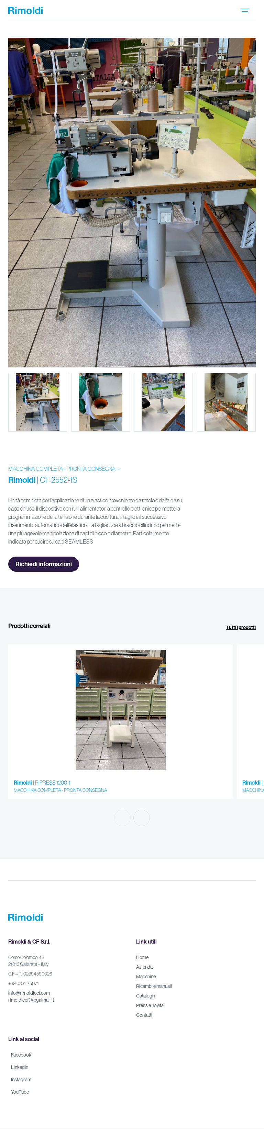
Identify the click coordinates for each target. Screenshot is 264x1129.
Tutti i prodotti (241, 627)
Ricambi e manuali (154, 986)
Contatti (144, 1015)
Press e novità (150, 1005)
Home (142, 957)
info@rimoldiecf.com (29, 993)
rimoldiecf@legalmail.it (31, 1000)
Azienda (144, 967)
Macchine (146, 976)
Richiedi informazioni (43, 564)
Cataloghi (146, 996)
